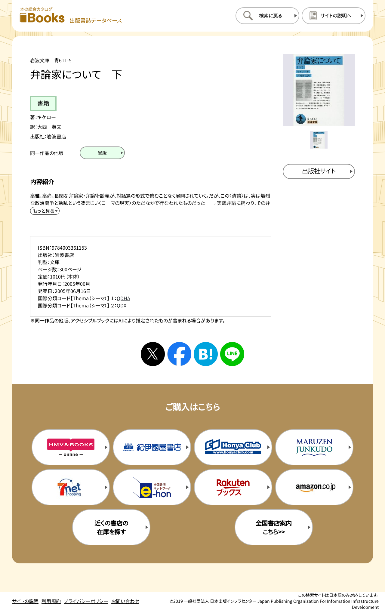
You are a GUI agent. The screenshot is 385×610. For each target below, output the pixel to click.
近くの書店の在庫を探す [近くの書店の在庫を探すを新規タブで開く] (111, 527)
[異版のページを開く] (102, 152)
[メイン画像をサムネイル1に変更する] (319, 140)
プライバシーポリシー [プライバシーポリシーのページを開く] (86, 601)
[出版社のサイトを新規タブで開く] (319, 171)
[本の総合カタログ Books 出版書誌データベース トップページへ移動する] (71, 15)
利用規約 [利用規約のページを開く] (51, 601)
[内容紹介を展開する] (45, 211)
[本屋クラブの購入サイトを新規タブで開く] (233, 447)
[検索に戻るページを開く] (267, 15)
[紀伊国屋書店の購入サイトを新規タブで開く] (152, 447)
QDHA (123, 298)
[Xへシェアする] (153, 354)
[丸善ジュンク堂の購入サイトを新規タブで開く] (314, 447)
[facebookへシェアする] (179, 354)
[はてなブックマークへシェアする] (206, 354)
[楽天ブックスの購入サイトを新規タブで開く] (233, 487)
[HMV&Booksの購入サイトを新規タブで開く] (71, 447)
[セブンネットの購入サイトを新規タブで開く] (71, 487)
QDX (121, 305)
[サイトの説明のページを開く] (333, 15)
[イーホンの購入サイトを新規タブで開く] (152, 487)
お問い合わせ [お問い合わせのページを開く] (125, 601)
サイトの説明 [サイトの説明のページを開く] (25, 601)
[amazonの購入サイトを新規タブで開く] (314, 487)
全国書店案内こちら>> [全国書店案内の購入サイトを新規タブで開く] (274, 527)
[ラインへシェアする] (232, 354)
